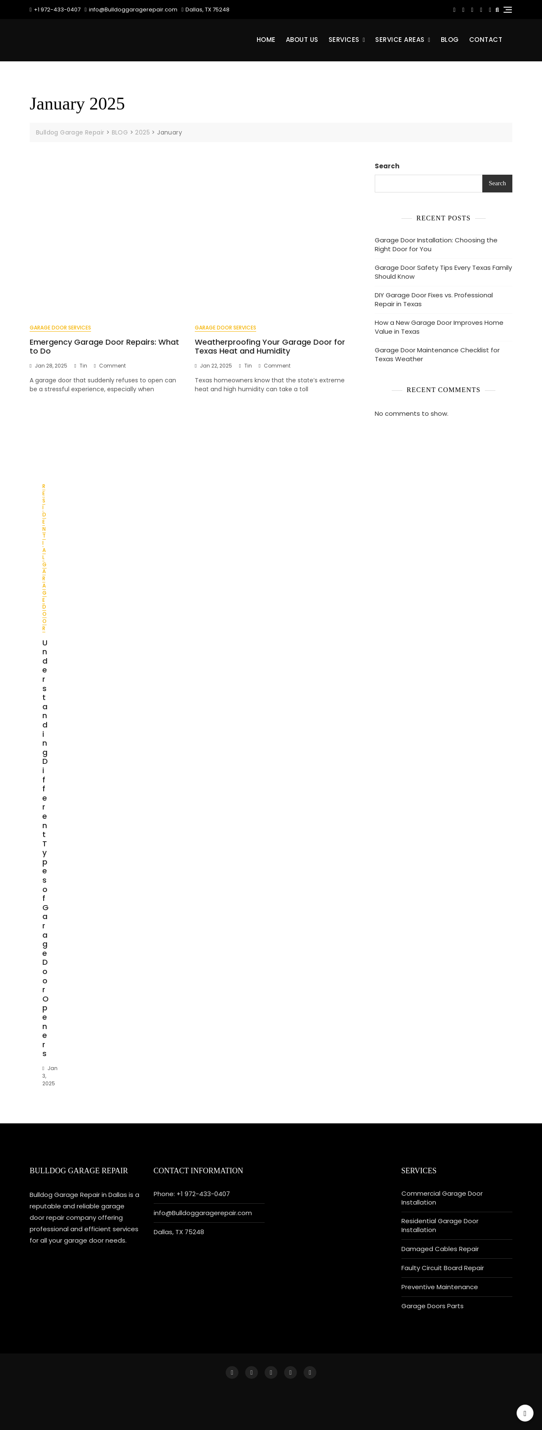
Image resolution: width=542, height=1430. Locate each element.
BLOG (450, 39)
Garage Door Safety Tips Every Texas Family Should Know (443, 272)
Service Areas (400, 39)
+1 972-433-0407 (55, 9)
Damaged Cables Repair (440, 1248)
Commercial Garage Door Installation (442, 1198)
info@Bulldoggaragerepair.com (131, 9)
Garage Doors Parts (432, 1305)
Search (387, 166)
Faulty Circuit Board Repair (442, 1267)
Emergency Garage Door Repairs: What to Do (104, 347)
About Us (302, 39)
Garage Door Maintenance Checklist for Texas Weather (437, 354)
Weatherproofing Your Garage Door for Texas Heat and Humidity (270, 347)
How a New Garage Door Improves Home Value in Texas (439, 327)
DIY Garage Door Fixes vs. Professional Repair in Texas (434, 299)
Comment (112, 366)
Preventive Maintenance (439, 1286)
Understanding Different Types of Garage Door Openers (45, 848)
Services (344, 39)
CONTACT (486, 39)
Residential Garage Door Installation (439, 1225)
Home (266, 39)
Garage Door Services (60, 327)
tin (83, 365)
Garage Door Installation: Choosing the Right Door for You (436, 244)
